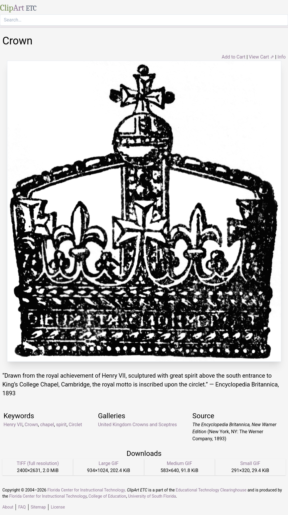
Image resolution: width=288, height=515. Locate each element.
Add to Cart (233, 57)
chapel (47, 424)
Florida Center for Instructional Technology (86, 490)
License (58, 507)
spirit (61, 424)
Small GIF (250, 463)
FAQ (22, 507)
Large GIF (109, 463)
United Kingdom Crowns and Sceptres (137, 424)
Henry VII (13, 424)
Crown (31, 424)
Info (281, 57)
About (7, 507)
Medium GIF (179, 463)
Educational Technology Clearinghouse (211, 490)
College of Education (107, 496)
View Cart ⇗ (261, 57)
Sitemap (38, 507)
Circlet (75, 424)
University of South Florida (152, 496)
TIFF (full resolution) (38, 463)
